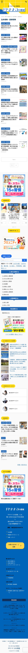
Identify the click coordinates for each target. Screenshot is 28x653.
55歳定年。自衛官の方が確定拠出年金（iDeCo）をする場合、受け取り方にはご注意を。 (18, 361)
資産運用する (14, 298)
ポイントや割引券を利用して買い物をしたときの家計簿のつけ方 (18, 376)
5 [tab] (16, 227)
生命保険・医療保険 (8, 292)
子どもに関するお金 (8, 278)
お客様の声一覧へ (13, 230)
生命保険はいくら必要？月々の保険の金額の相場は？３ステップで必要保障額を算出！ (9, 133)
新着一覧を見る (22, 465)
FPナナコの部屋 (14, 648)
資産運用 (15, 584)
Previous (2, 214)
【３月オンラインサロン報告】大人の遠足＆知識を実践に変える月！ (9, 442)
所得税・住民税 (7, 286)
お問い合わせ (15, 643)
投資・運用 (6, 302)
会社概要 (10, 532)
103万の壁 (16, 264)
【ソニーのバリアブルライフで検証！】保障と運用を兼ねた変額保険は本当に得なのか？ (9, 118)
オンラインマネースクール (14, 565)
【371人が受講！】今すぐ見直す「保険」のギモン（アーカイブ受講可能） (9, 51)
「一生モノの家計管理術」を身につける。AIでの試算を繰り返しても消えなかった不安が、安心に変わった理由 (14, 217)
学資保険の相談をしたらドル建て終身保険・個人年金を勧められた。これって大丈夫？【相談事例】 (9, 147)
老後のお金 (6, 294)
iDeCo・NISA (6, 305)
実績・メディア (11, 537)
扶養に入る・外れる (8, 289)
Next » (14, 159)
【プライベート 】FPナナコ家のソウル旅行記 (14, 625)
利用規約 (4, 641)
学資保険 (19, 266)
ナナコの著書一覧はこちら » (14, 334)
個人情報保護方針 (11, 641)
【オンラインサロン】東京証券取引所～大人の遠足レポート (9, 456)
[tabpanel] (14, 214)
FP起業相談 (10, 578)
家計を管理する (15, 272)
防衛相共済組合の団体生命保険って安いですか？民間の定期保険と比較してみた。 (9, 104)
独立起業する (14, 309)
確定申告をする (6, 313)
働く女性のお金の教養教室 (14, 646)
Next (25, 214)
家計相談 (10, 584)
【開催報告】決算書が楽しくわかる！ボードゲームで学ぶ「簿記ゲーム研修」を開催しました (14, 630)
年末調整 (5, 284)
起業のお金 (15, 590)
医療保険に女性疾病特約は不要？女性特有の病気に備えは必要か (9, 77)
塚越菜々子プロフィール (13, 534)
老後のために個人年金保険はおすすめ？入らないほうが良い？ (9, 91)
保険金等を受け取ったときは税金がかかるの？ (9, 27)
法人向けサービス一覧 (13, 571)
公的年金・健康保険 (8, 276)
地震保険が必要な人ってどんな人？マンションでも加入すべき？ (9, 64)
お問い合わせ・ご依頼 (15, 545)
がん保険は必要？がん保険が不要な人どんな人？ (9, 38)
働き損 (6, 266)
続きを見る (14, 222)
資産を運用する (11, 563)
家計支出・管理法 (7, 281)
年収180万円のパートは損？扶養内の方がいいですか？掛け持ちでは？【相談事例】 (18, 346)
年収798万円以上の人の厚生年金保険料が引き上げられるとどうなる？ (18, 354)
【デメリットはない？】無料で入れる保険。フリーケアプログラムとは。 (18, 369)
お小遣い (12, 266)
